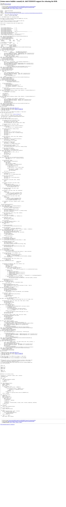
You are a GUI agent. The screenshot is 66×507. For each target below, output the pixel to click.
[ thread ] (13, 8)
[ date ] (11, 8)
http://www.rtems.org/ (14, 127)
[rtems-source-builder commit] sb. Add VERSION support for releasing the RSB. (22, 6)
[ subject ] (17, 8)
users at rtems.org (17, 134)
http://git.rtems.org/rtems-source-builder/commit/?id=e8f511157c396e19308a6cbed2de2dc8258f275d (23, 13)
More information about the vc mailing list (7, 506)
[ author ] (20, 8)
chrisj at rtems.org (8, 3)
